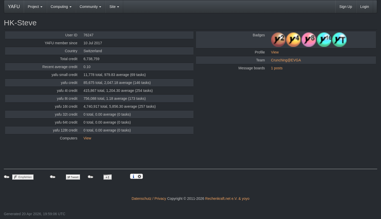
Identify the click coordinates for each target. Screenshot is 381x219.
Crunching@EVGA (286, 60)
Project (35, 7)
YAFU (14, 6)
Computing (61, 7)
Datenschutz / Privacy (149, 198)
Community (90, 7)
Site (114, 7)
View (87, 138)
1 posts (277, 68)
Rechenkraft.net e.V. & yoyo (227, 198)
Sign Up (345, 7)
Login (364, 7)
